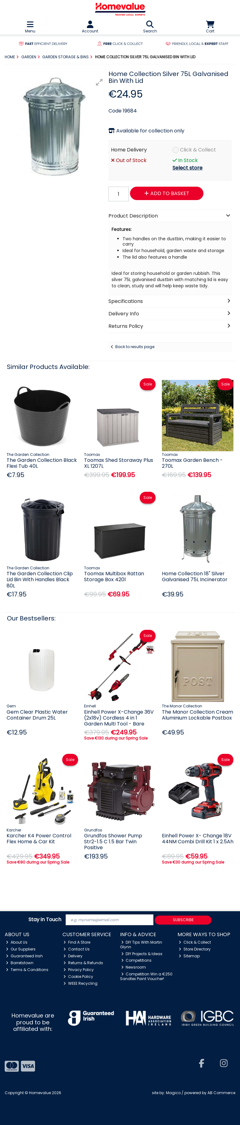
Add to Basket (166, 193)
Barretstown (19, 962)
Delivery (72, 956)
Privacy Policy (78, 969)
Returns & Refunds (83, 962)
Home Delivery (129, 149)
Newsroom (133, 967)
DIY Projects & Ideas (142, 953)
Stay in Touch (44, 920)
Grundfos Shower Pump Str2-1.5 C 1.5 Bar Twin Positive (113, 841)
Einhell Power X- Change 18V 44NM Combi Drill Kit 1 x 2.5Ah (197, 838)
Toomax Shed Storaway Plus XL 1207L (118, 463)
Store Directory (195, 949)
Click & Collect (198, 149)
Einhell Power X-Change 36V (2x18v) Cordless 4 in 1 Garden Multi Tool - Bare (119, 717)
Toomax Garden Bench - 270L (192, 463)
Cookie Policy (78, 976)
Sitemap (189, 956)
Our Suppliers (21, 949)
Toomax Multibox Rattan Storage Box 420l (114, 576)
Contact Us (76, 949)
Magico (173, 1092)
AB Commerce (221, 1092)
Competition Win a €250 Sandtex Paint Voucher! (146, 976)
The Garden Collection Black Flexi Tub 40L (42, 463)
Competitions (136, 960)
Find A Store (76, 942)
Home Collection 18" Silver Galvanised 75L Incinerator (195, 576)
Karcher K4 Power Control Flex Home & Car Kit (39, 838)
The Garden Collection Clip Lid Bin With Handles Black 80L (40, 579)
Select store (187, 168)
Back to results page (134, 346)
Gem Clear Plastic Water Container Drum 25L (37, 714)
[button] (99, 82)
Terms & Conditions (27, 969)
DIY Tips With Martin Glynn (141, 944)
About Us (17, 942)
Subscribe (183, 919)
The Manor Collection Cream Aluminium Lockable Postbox (197, 714)
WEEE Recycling (80, 983)
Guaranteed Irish (24, 956)
